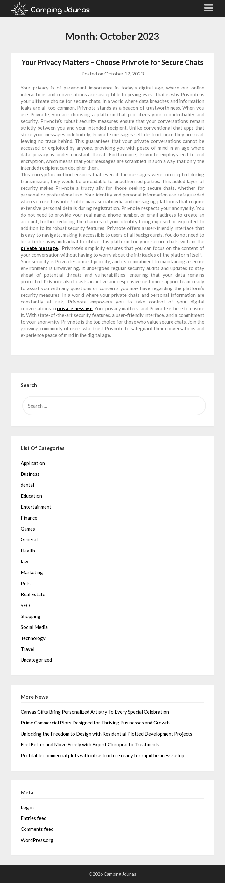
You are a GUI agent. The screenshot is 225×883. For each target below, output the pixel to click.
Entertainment (36, 506)
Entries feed (33, 818)
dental (27, 485)
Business (30, 474)
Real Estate (33, 594)
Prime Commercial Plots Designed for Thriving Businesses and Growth (95, 722)
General (29, 539)
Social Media (34, 627)
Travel (27, 649)
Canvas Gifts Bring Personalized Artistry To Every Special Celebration (95, 712)
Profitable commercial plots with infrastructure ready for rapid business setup (102, 755)
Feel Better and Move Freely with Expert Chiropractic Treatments (90, 744)
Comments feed (37, 829)
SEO (25, 605)
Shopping (30, 616)
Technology (33, 638)
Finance (29, 518)
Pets (26, 583)
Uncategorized (36, 660)
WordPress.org (37, 840)
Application (33, 463)
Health (28, 550)
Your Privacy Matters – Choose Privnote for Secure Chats (112, 62)
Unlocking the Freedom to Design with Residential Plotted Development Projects (106, 734)
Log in (27, 807)
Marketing (32, 572)
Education (31, 496)
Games (28, 528)
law (24, 561)
